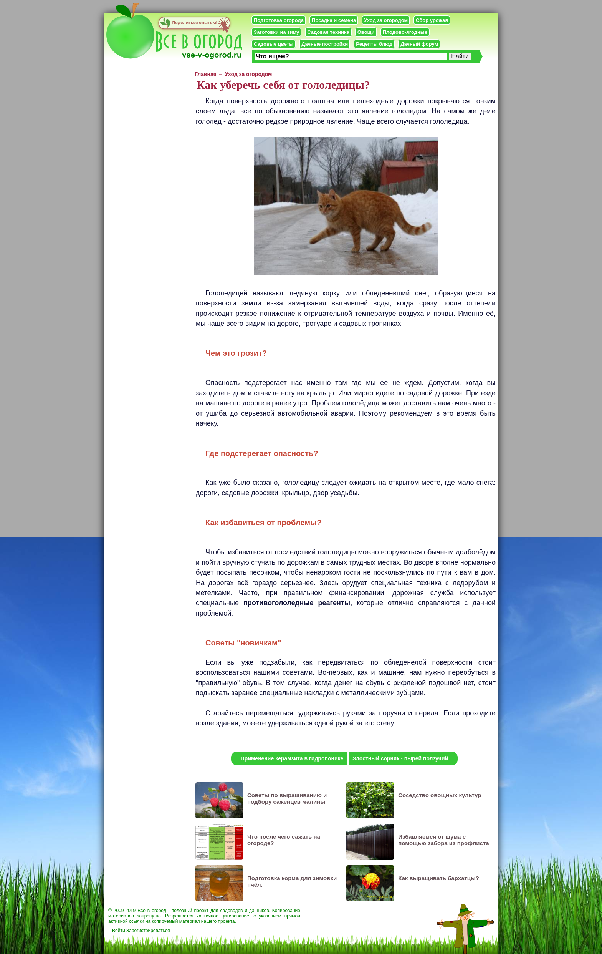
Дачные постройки (324, 44)
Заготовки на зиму (276, 32)
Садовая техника (328, 32)
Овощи (366, 32)
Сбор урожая (432, 20)
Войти (118, 930)
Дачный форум (419, 44)
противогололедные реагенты (296, 603)
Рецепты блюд (374, 44)
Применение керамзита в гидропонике (292, 758)
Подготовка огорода (279, 20)
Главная (206, 74)
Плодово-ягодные (405, 32)
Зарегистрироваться (148, 930)
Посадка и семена (334, 20)
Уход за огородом (386, 20)
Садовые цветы (273, 44)
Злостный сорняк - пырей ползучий (400, 758)
